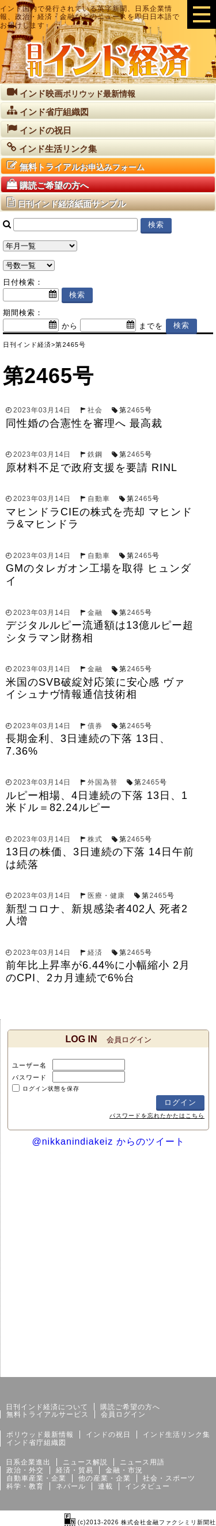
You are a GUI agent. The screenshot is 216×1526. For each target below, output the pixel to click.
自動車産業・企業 (36, 1478)
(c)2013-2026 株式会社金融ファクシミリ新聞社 (140, 1522)
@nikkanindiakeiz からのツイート (108, 1141)
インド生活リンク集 (176, 1435)
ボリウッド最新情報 (40, 1435)
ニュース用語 (142, 1462)
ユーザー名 (29, 1065)
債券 (95, 726)
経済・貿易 (74, 1470)
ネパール (71, 1486)
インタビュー (147, 1486)
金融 (95, 613)
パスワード (29, 1077)
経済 (95, 953)
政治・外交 (25, 1470)
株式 (95, 839)
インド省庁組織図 (36, 1443)
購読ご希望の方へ (130, 1407)
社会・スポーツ (169, 1478)
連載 (105, 1486)
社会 (95, 410)
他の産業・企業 (104, 1478)
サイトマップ (128, 1367)
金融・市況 (124, 1470)
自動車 (99, 499)
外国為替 (103, 782)
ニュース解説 (85, 1462)
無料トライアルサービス (47, 1414)
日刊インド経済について (47, 1407)
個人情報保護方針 (188, 1367)
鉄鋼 (95, 454)
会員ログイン (123, 1414)
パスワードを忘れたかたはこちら (156, 1115)
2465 (136, 410)
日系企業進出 (28, 1462)
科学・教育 (25, 1486)
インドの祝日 (108, 1435)
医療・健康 (106, 896)
